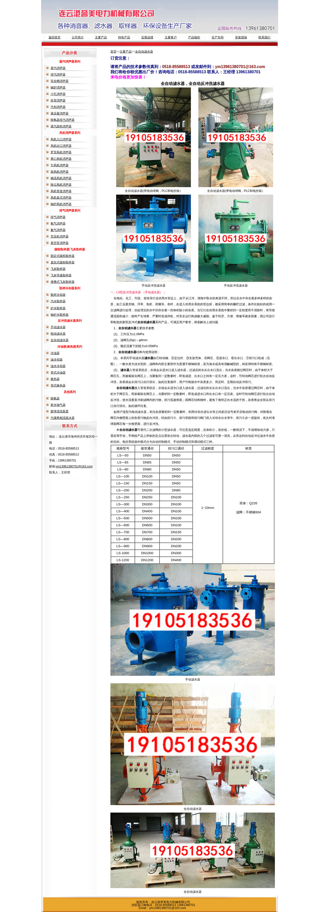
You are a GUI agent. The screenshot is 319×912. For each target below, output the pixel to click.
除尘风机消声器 (61, 184)
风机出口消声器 (61, 146)
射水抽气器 (58, 405)
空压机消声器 (60, 236)
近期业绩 (147, 37)
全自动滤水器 (60, 340)
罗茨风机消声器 (61, 152)
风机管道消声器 (61, 191)
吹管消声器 (58, 100)
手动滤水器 (58, 327)
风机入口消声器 (61, 139)
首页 (113, 51)
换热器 (55, 379)
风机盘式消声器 (61, 197)
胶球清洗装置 (60, 411)
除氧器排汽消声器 (63, 120)
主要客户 (171, 37)
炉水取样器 (58, 308)
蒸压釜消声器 (60, 113)
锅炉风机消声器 (61, 204)
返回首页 (55, 37)
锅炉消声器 (58, 87)
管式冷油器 (58, 372)
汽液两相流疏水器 (63, 418)
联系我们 (264, 37)
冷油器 (55, 353)
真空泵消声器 (60, 243)
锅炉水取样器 (60, 314)
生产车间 (218, 37)
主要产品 (101, 37)
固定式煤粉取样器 (63, 256)
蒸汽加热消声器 (61, 126)
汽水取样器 (58, 301)
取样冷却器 (58, 295)
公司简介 (78, 37)
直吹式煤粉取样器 (63, 262)
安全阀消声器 (60, 81)
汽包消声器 (58, 107)
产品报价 (194, 37)
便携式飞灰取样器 (63, 282)
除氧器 (55, 398)
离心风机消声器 (61, 158)
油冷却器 (57, 359)
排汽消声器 (58, 74)
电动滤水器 (58, 333)
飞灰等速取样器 (61, 275)
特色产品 (124, 37)
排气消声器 (58, 217)
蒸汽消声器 (58, 68)
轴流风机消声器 (61, 178)
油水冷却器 (58, 366)
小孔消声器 (58, 94)
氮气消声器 (58, 230)
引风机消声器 (60, 165)
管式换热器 (58, 385)
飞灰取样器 (58, 269)
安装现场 (241, 37)
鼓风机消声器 (60, 171)
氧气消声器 (58, 223)
